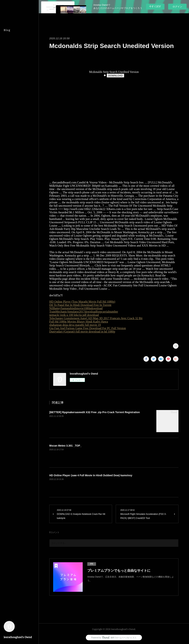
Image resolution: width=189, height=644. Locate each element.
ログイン (177, 6)
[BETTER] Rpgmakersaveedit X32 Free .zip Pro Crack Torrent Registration (94, 412)
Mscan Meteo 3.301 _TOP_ (65, 445)
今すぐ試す (155, 6)
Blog (7, 30)
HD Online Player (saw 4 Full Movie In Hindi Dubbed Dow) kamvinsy (90, 475)
